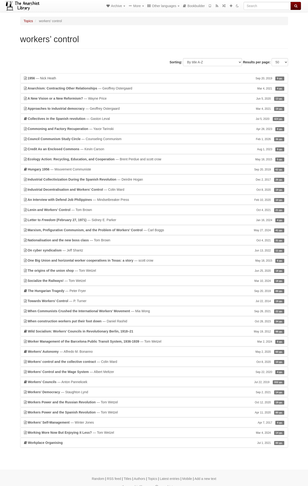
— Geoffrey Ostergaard (154, 88)
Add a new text (205, 479)
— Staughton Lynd (154, 392)
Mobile (187, 479)
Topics (28, 21)
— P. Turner (154, 301)
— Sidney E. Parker (154, 220)
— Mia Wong (154, 311)
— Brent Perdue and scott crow (154, 159)
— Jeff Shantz (154, 250)
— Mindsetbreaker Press (154, 199)
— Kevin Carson (154, 149)
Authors (139, 479)
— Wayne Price (154, 98)
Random (98, 479)
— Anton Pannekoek (154, 382)
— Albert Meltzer (154, 371)
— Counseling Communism (154, 139)
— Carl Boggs (154, 230)
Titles (127, 479)
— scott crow (154, 260)
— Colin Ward (154, 189)
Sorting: (176, 62)
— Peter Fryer (154, 290)
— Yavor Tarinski (154, 128)
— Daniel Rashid (154, 321)
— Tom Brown (154, 209)
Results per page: (256, 62)
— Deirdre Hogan (154, 179)
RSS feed (114, 479)
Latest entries (169, 479)
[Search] (267, 6)
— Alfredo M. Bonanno (154, 351)
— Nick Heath (154, 78)
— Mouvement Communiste (154, 169)
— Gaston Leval (154, 118)
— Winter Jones (154, 422)
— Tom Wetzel (154, 270)
